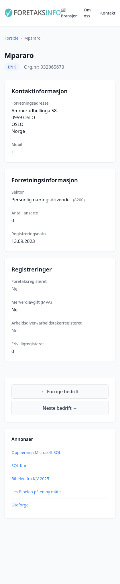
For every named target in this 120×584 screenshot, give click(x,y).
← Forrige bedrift (60, 391)
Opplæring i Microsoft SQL (36, 452)
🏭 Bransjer (69, 13)
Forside (11, 38)
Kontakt (107, 13)
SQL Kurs (19, 465)
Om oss (87, 13)
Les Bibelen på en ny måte (36, 491)
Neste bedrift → (60, 408)
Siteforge (20, 505)
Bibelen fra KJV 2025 (30, 478)
